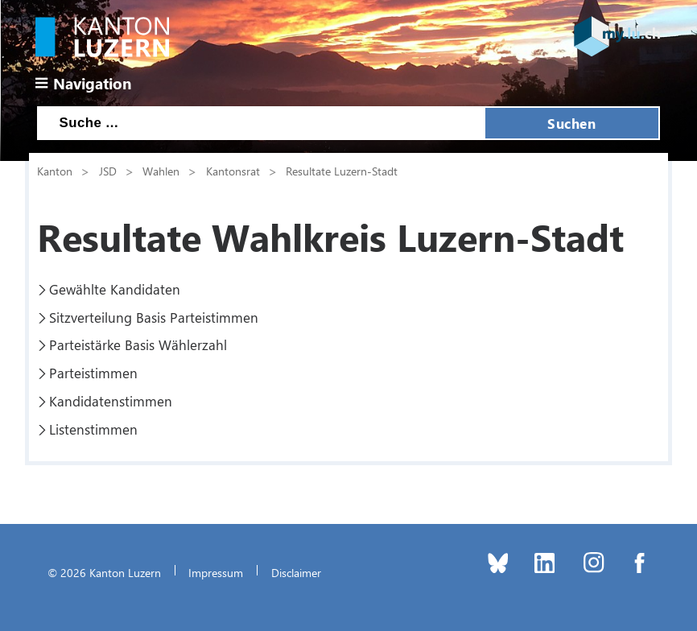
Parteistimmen (93, 372)
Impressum (215, 572)
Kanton (54, 170)
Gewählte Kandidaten (114, 289)
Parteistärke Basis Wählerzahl (138, 344)
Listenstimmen (93, 429)
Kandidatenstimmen (110, 401)
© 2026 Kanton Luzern (104, 572)
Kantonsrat (233, 170)
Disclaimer (296, 572)
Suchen (571, 123)
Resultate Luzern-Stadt (342, 170)
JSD (108, 170)
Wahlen (160, 170)
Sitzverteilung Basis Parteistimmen (153, 317)
